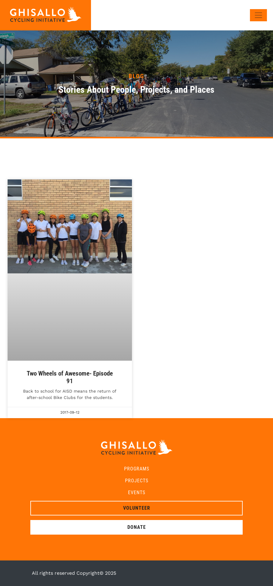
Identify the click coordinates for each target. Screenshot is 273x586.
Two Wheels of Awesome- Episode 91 (70, 377)
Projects (136, 481)
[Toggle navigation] (258, 15)
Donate (136, 527)
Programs (136, 469)
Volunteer (136, 508)
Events (136, 492)
